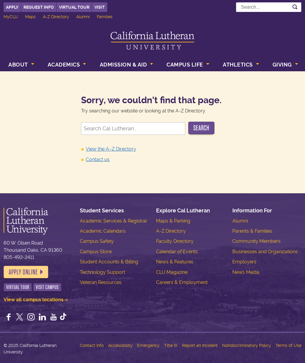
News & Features (174, 262)
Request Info (39, 7)
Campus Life (184, 64)
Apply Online (23, 272)
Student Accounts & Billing (109, 262)
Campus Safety (97, 241)
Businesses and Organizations (265, 251)
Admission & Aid (123, 64)
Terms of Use (288, 345)
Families (105, 16)
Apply (12, 7)
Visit (99, 7)
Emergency (148, 345)
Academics (64, 64)
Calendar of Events (177, 251)
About (18, 64)
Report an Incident (200, 345)
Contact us (98, 159)
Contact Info (92, 345)
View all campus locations (33, 299)
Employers (244, 262)
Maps (30, 16)
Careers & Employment (182, 282)
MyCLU (11, 16)
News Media (245, 272)
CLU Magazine (172, 272)
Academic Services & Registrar (113, 221)
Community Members (256, 241)
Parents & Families (252, 231)
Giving (282, 64)
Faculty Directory (175, 241)
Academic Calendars (103, 231)
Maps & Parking (173, 221)
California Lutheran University (152, 40)
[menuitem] (21, 65)
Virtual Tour (74, 7)
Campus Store (96, 251)
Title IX (171, 345)
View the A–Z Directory (111, 149)
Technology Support (102, 272)
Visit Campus (47, 287)
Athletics (238, 64)
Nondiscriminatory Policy (246, 345)
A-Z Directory (56, 16)
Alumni (83, 16)
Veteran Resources (101, 282)
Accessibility (120, 345)
